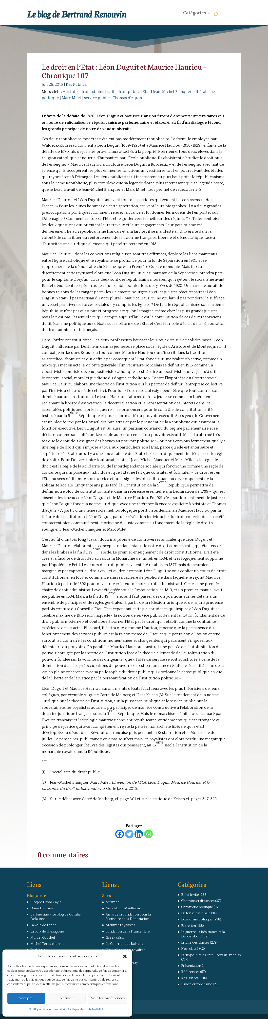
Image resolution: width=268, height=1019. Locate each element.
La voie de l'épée (43, 925)
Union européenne (196, 984)
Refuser (66, 998)
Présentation (191, 966)
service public (97, 98)
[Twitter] (129, 834)
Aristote (70, 91)
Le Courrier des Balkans (124, 944)
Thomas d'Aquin (127, 98)
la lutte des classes (195, 943)
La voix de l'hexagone (47, 931)
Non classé (189, 949)
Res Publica (76, 84)
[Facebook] (119, 834)
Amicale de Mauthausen (124, 908)
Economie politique (197, 919)
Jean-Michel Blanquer (172, 91)
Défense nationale (196, 913)
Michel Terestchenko (47, 944)
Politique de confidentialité (47, 1009)
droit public (128, 91)
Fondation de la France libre (128, 931)
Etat (146, 91)
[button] (124, 956)
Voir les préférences (108, 998)
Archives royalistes (120, 925)
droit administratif (97, 91)
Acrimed (112, 902)
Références (190, 972)
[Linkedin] (138, 834)
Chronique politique (197, 907)
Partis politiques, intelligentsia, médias (211, 955)
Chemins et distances (197, 901)
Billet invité (190, 895)
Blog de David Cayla (45, 902)
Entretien (188, 926)
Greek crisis (115, 938)
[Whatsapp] (148, 834)
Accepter (26, 998)
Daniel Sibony (41, 908)
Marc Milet (71, 98)
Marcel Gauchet (42, 938)
